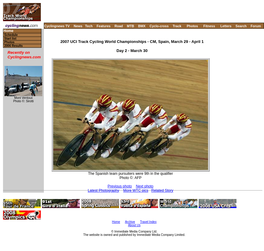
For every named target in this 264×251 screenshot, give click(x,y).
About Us (134, 225)
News (78, 26)
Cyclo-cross (159, 26)
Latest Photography (103, 190)
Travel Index (148, 221)
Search (241, 26)
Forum (256, 26)
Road (119, 26)
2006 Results (13, 45)
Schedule (11, 35)
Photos (192, 26)
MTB (130, 26)
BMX (141, 26)
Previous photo (120, 186)
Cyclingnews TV (57, 26)
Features (104, 26)
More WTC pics (135, 190)
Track (177, 26)
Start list (10, 38)
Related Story (162, 190)
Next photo (144, 186)
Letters (226, 26)
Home (8, 31)
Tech (89, 26)
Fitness (209, 26)
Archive (130, 221)
